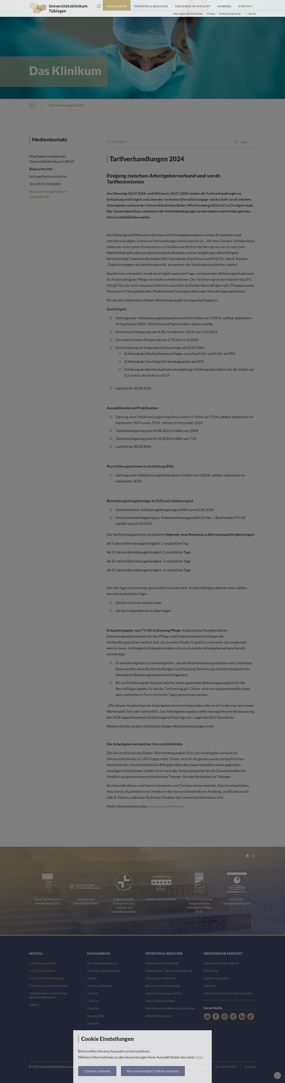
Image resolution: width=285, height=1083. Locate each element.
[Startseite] (98, 5)
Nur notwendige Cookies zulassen (153, 1071)
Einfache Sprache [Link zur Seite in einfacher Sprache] (230, 13)
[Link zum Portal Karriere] (224, 5)
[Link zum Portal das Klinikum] (117, 5)
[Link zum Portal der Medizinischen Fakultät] (193, 5)
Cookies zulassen (97, 1071)
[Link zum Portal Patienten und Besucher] (151, 5)
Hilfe (199, 1057)
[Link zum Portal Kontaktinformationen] (245, 5)
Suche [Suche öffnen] (252, 13)
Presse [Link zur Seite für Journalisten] (211, 13)
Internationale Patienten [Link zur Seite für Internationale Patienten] (188, 13)
